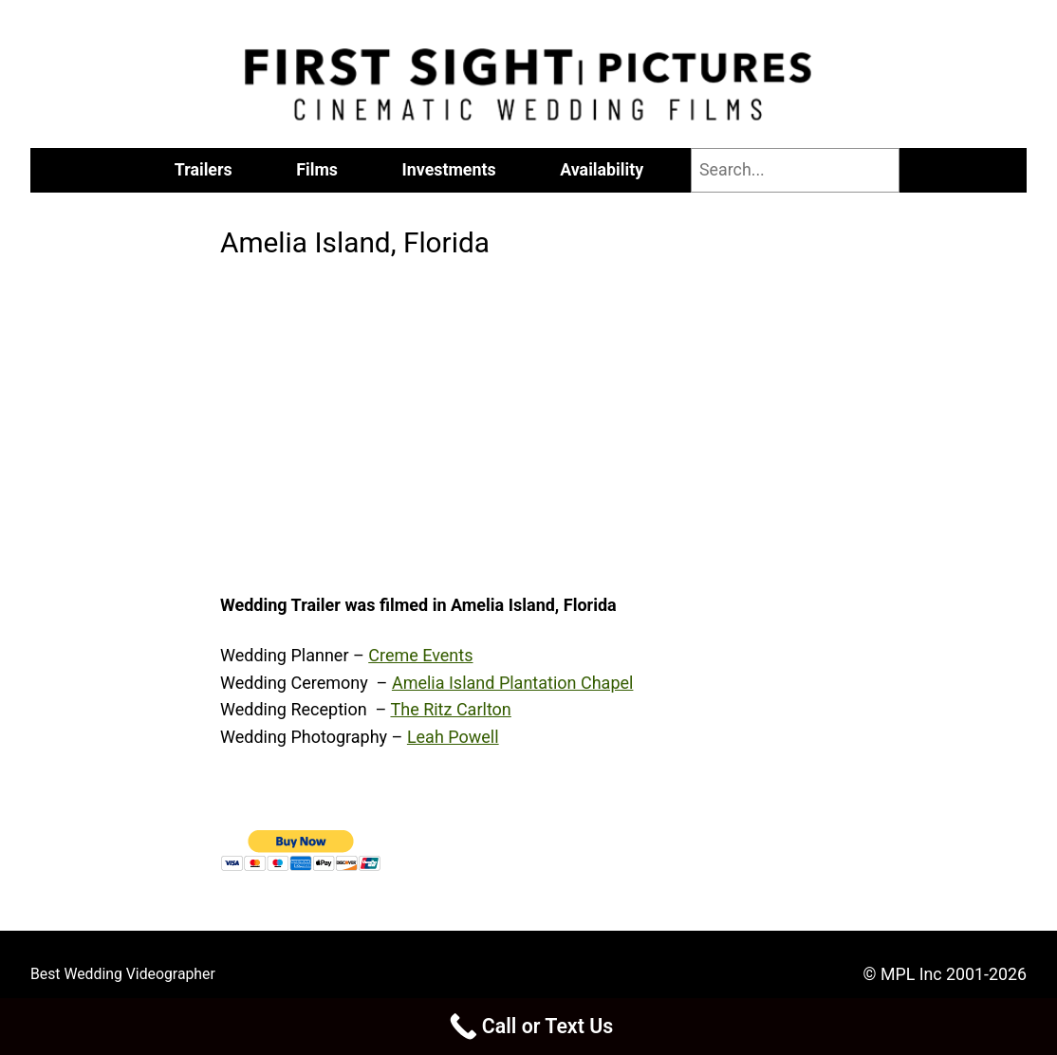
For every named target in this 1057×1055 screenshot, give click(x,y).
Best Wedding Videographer (122, 974)
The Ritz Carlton (450, 709)
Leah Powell (453, 737)
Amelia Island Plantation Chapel (513, 683)
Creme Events (420, 655)
